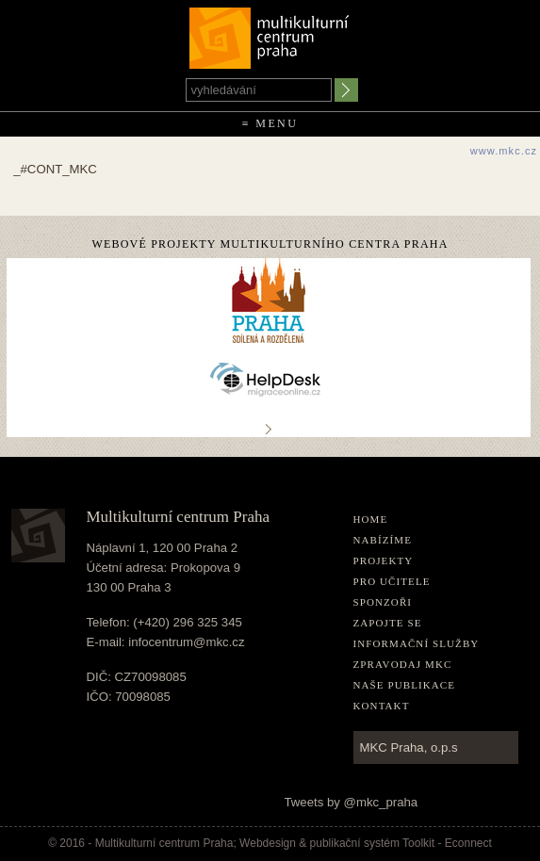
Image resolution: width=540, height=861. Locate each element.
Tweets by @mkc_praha (351, 802)
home (370, 519)
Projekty (383, 560)
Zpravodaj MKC (402, 664)
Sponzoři (383, 602)
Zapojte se (387, 622)
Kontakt (381, 705)
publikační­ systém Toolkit (372, 843)
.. (268, 428)
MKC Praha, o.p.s (409, 747)
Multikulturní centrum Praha (270, 34)
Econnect (468, 843)
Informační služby (416, 643)
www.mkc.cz (504, 150)
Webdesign (267, 843)
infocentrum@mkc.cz (186, 642)
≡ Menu (270, 123)
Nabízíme (383, 539)
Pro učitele (392, 581)
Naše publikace (404, 684)
